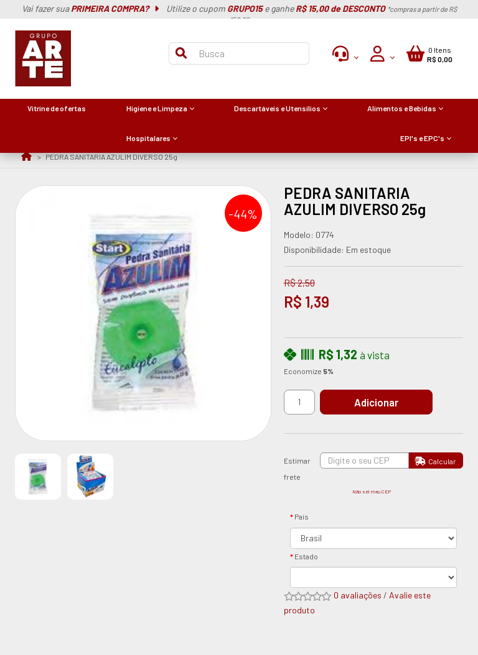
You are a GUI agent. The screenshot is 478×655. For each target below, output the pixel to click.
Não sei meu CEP (371, 491)
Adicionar (376, 402)
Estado (306, 556)
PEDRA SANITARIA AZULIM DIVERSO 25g (111, 156)
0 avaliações (358, 595)
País (301, 516)
